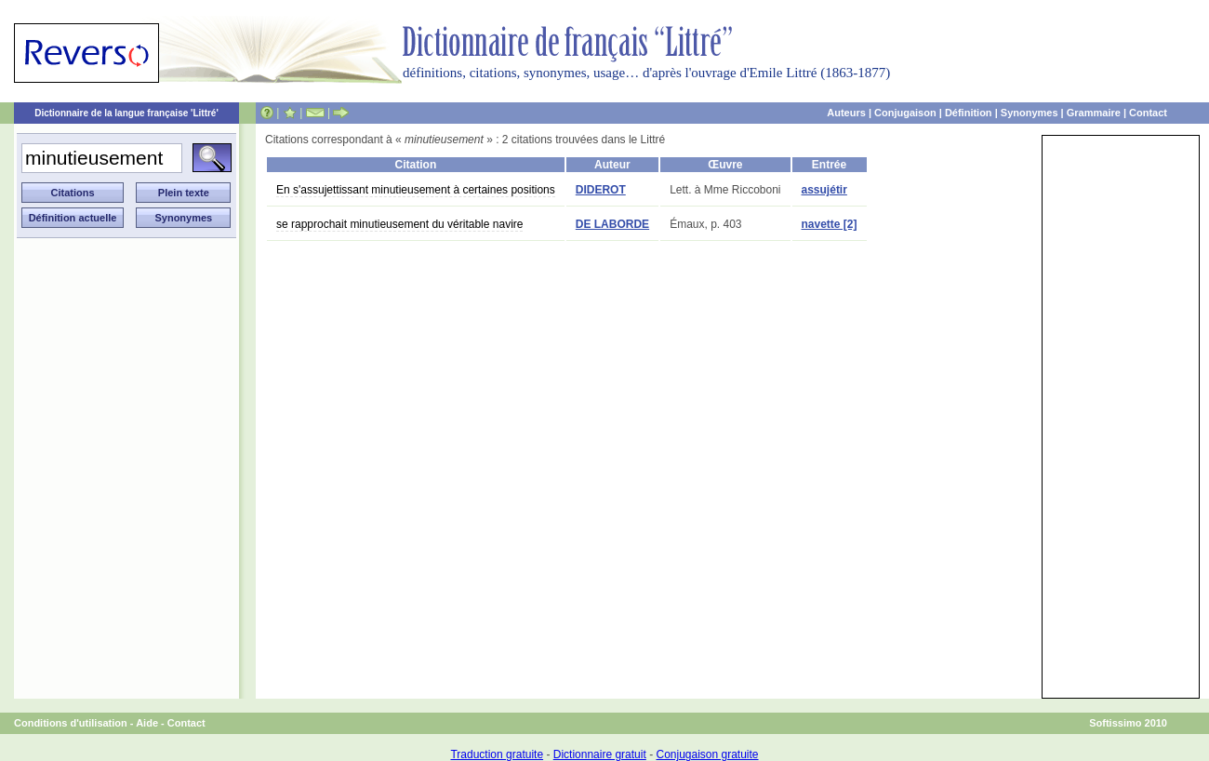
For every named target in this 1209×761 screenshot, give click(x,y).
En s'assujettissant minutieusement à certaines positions (415, 189)
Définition (968, 112)
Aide (147, 722)
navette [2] (829, 224)
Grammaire (1094, 112)
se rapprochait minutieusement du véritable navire (399, 224)
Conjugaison (905, 112)
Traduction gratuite (496, 754)
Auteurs (846, 112)
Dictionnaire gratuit (599, 754)
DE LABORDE (612, 224)
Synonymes (1029, 112)
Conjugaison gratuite (707, 754)
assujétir (824, 189)
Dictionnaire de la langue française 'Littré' (126, 113)
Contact (1148, 112)
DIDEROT (601, 189)
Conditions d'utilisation (70, 722)
